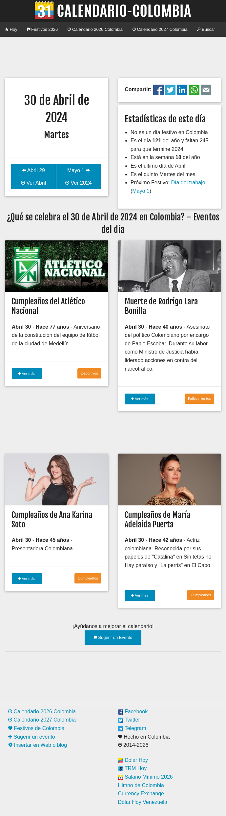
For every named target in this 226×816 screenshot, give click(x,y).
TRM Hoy (132, 768)
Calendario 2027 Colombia (160, 29)
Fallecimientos (199, 398)
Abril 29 (33, 170)
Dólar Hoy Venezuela (142, 802)
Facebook (133, 711)
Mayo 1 (78, 170)
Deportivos (89, 373)
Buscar (206, 29)
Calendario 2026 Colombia (95, 29)
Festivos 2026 (42, 29)
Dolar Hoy (133, 760)
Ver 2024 (78, 183)
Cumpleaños (88, 578)
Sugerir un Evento (113, 637)
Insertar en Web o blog (37, 745)
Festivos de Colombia (36, 728)
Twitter (129, 720)
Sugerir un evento (31, 737)
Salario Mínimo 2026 (145, 777)
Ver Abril (33, 183)
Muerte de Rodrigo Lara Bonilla (161, 306)
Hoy (11, 29)
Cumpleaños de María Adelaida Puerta (157, 519)
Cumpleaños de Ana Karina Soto (51, 519)
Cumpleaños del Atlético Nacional (48, 306)
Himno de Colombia (141, 785)
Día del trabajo (188, 182)
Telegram (132, 728)
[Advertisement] (113, 56)
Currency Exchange (141, 793)
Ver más (26, 374)
